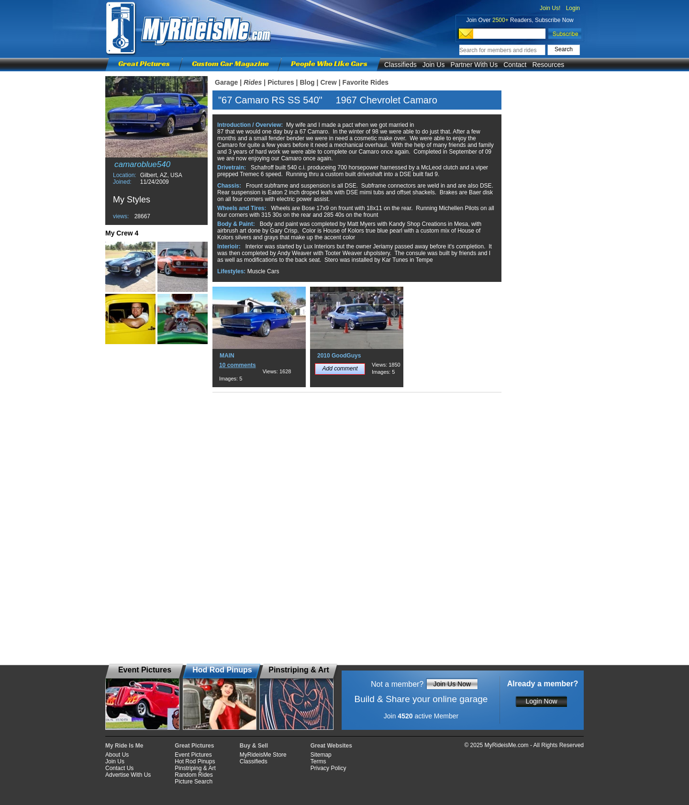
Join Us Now (452, 684)
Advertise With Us (128, 774)
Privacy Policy (328, 768)
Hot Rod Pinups (195, 761)
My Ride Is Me (124, 745)
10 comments (237, 365)
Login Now (541, 701)
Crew (328, 82)
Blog (307, 82)
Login (573, 8)
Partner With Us (474, 64)
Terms (318, 761)
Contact (514, 64)
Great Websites (331, 745)
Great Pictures (144, 63)
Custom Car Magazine (230, 63)
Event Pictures (193, 754)
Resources (548, 64)
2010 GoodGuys (339, 355)
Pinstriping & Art (195, 768)
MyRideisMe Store (263, 754)
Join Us (433, 64)
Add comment (339, 368)
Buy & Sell (254, 745)
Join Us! (550, 8)
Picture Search (193, 781)
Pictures (280, 82)
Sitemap (321, 754)
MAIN (227, 355)
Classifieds (400, 64)
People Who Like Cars (329, 63)
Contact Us (119, 768)
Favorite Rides (366, 82)
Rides (253, 82)
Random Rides (193, 774)
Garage (226, 82)
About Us (117, 754)
